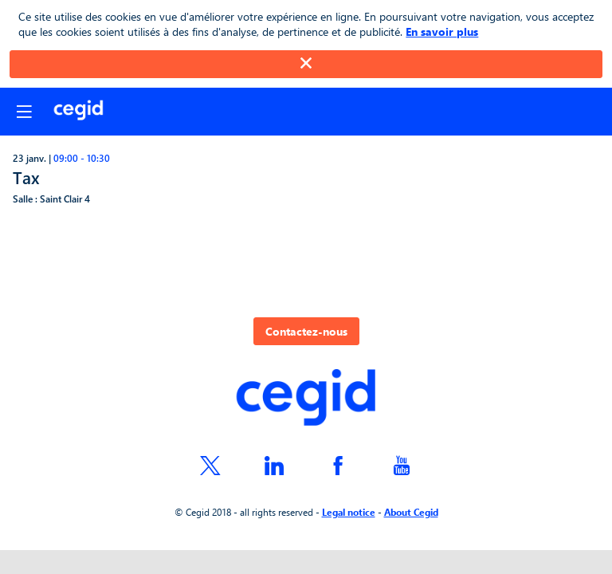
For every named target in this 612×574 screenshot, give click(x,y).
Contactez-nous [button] (306, 331)
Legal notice (348, 511)
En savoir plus (442, 31)
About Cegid (411, 511)
